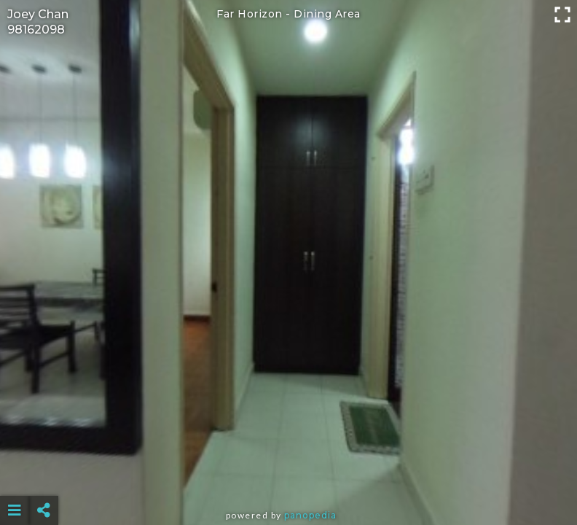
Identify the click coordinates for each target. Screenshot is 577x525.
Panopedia (310, 515)
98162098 (36, 29)
